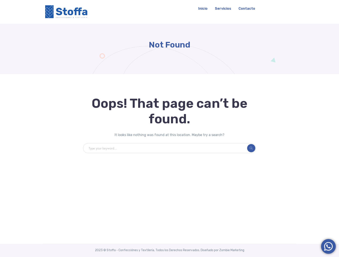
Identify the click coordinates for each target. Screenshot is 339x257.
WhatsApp (280, 8)
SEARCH (251, 148)
